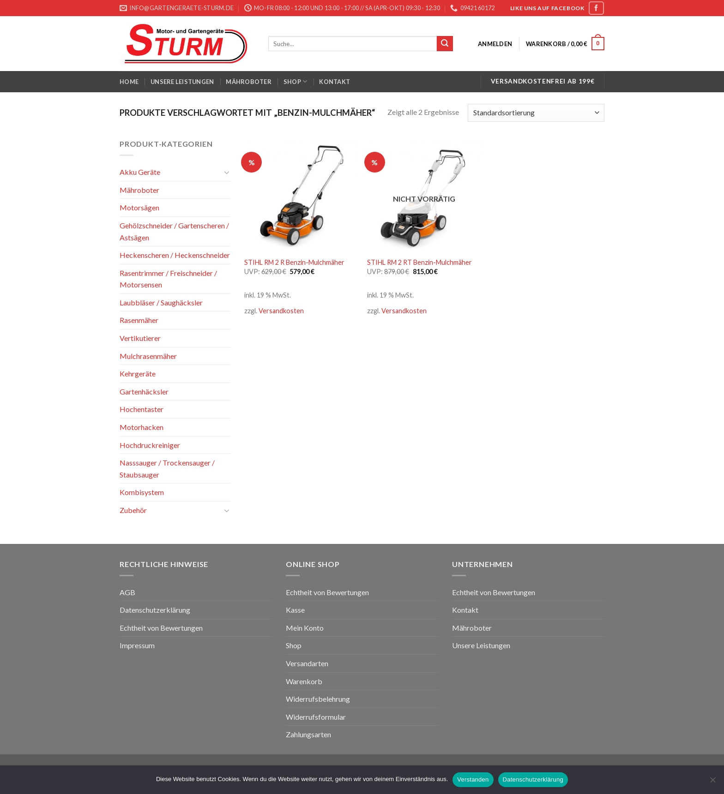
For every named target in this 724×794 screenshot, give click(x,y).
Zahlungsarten (308, 734)
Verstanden (473, 779)
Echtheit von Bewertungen (161, 627)
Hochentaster (141, 409)
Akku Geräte (140, 171)
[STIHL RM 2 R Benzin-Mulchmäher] (301, 195)
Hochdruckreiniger (150, 445)
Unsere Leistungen (182, 81)
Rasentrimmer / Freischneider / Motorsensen (168, 279)
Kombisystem (142, 492)
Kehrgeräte (138, 373)
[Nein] (712, 782)
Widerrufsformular (316, 716)
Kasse (295, 609)
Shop (295, 81)
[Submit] (444, 44)
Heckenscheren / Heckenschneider (175, 255)
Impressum (137, 645)
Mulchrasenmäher (148, 356)
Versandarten (307, 663)
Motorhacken (141, 427)
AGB (127, 592)
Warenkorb (304, 681)
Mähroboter (249, 81)
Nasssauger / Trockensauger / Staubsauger (167, 468)
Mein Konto (305, 627)
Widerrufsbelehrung (318, 698)
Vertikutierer (140, 338)
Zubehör (133, 510)
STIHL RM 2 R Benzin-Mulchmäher (294, 262)
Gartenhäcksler (144, 391)
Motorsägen (139, 207)
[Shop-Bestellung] (536, 113)
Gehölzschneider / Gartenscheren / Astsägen (174, 231)
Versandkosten (281, 311)
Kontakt (334, 81)
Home (129, 81)
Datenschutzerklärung (155, 609)
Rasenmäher (139, 320)
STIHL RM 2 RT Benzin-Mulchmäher (419, 262)
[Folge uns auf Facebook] (596, 8)
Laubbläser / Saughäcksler (161, 302)
